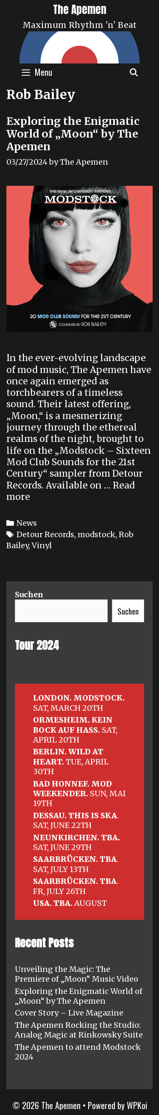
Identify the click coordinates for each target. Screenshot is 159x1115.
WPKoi (137, 1105)
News (27, 523)
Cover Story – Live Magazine (69, 1013)
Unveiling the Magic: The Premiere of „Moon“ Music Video (76, 974)
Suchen (29, 594)
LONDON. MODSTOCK (78, 698)
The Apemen (79, 9)
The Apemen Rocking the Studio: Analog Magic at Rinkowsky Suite (79, 1030)
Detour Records (45, 534)
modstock (96, 534)
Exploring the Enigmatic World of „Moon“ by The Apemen (72, 133)
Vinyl (42, 545)
